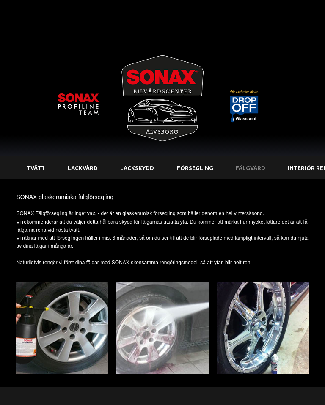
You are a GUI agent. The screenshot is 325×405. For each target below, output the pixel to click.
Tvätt (36, 168)
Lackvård (83, 168)
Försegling (195, 168)
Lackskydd (137, 168)
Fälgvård (250, 168)
